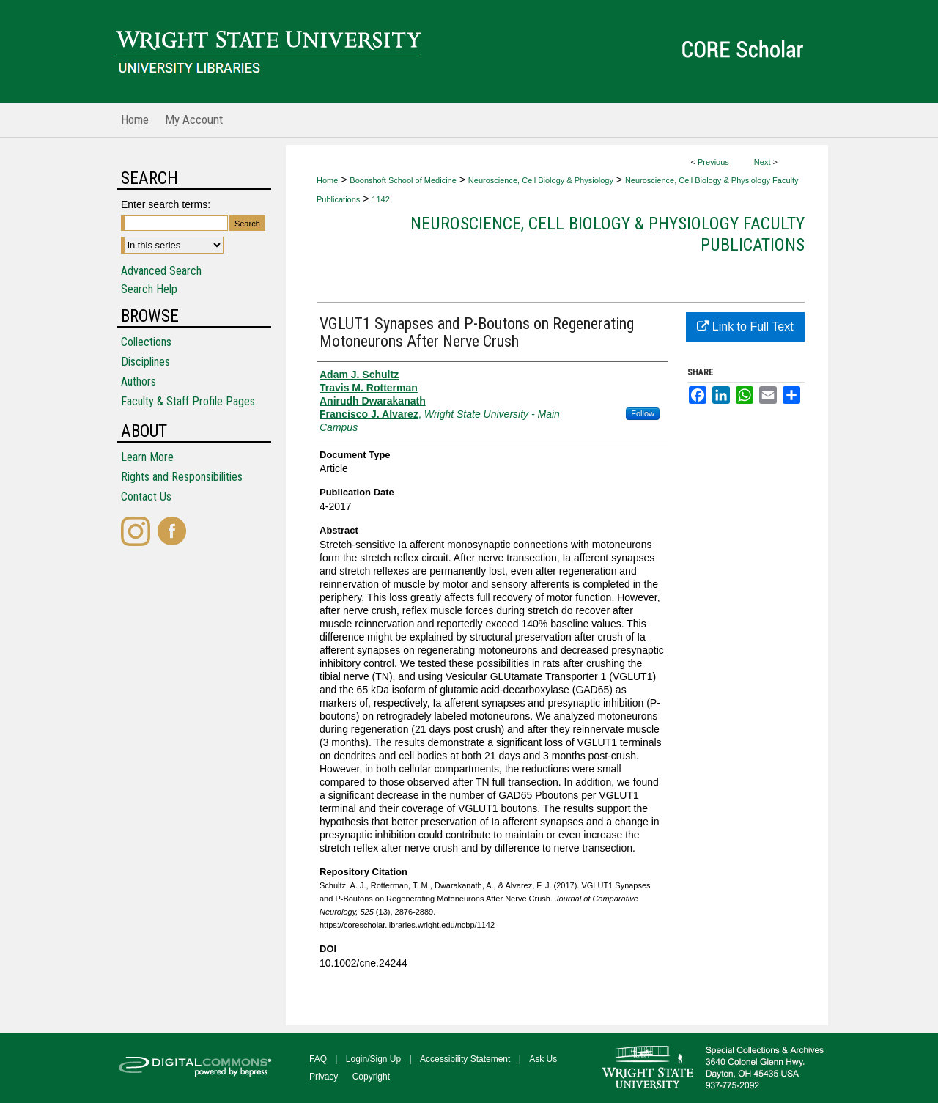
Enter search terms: (165, 204)
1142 (380, 199)
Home (327, 180)
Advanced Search (161, 271)
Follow (642, 413)
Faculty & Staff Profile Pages (188, 401)
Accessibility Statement (465, 1059)
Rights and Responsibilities (182, 477)
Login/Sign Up (373, 1059)
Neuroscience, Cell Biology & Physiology (540, 180)
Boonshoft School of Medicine (403, 180)
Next (762, 162)
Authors (138, 381)
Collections (146, 342)
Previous (713, 162)
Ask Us (543, 1059)
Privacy (323, 1076)
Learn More (147, 457)
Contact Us (146, 496)
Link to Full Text (745, 326)
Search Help (149, 289)
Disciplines (145, 362)
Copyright (371, 1076)
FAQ (318, 1059)
